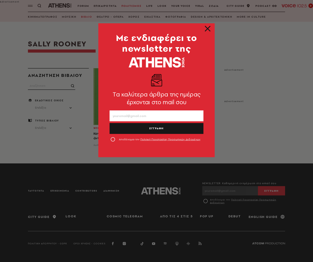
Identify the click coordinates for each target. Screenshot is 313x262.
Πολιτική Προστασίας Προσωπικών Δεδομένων (170, 139)
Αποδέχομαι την (160, 139)
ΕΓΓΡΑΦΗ (156, 128)
